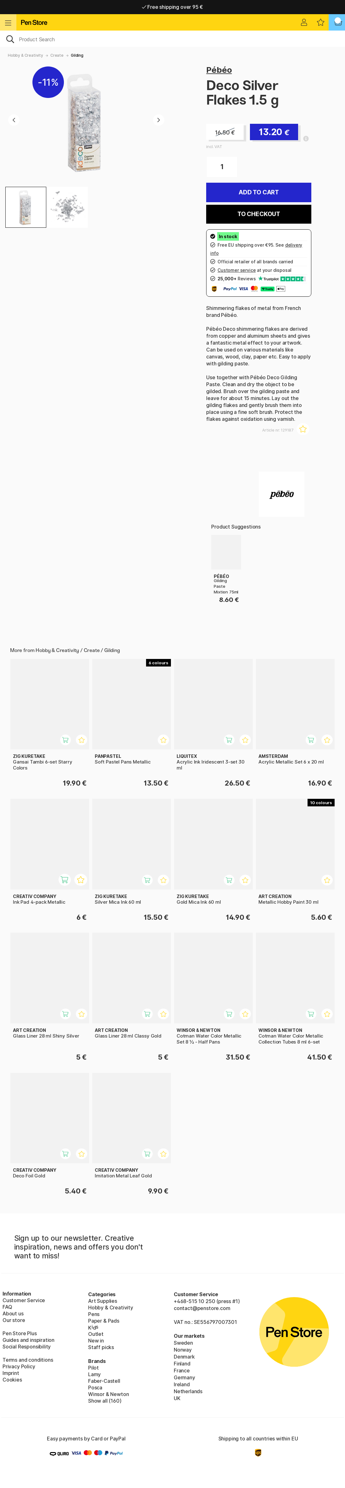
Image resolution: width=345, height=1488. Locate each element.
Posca (95, 1387)
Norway (183, 1350)
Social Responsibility (27, 1346)
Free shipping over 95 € (172, 7)
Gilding (77, 55)
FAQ (7, 1307)
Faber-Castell (104, 1381)
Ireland (182, 1384)
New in (96, 1340)
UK (177, 1398)
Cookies (12, 1379)
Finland (182, 1363)
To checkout (258, 214)
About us (13, 1313)
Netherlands (188, 1391)
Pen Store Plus (20, 1333)
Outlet (96, 1334)
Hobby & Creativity (25, 55)
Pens (93, 1314)
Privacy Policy (19, 1366)
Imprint (11, 1373)
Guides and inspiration (28, 1340)
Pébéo (219, 70)
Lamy (94, 1374)
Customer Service (24, 1300)
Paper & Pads (103, 1321)
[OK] (172, 39)
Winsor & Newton (108, 1394)
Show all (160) (105, 1401)
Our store (14, 1320)
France (182, 1370)
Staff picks (101, 1347)
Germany (184, 1377)
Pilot (93, 1368)
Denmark (184, 1357)
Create (57, 55)
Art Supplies (102, 1301)
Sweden (183, 1343)
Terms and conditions (28, 1360)
